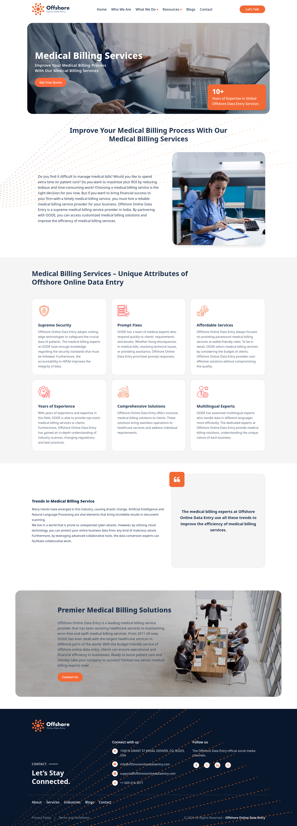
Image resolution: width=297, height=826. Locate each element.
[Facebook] (196, 765)
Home (102, 9)
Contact (206, 9)
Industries (72, 802)
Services (52, 802)
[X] (207, 765)
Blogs (190, 9)
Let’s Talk (252, 9)
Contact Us (70, 677)
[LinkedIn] (217, 765)
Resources (172, 9)
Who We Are (121, 9)
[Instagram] (228, 765)
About (37, 802)
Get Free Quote (50, 82)
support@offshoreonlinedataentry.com (148, 773)
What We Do (147, 9)
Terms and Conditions (74, 818)
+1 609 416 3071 (131, 783)
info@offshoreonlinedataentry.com (145, 764)
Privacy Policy (41, 818)
